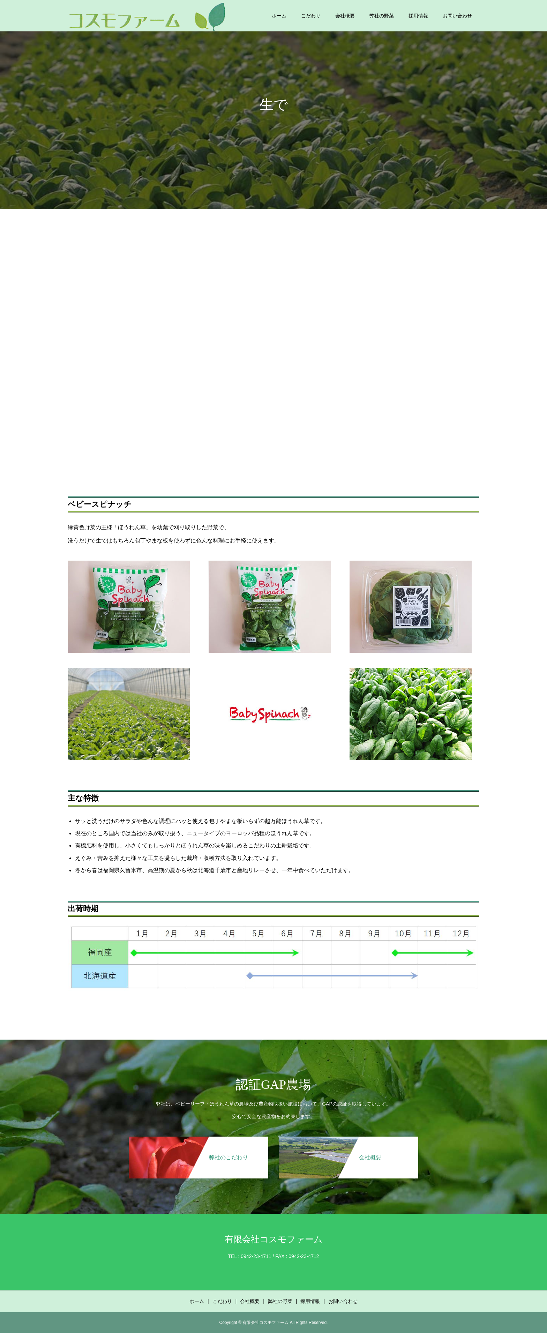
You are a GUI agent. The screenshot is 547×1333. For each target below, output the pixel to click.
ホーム (279, 15)
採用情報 (418, 15)
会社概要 (345, 15)
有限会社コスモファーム (274, 1239)
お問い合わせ (457, 15)
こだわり (311, 15)
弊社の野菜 (381, 15)
